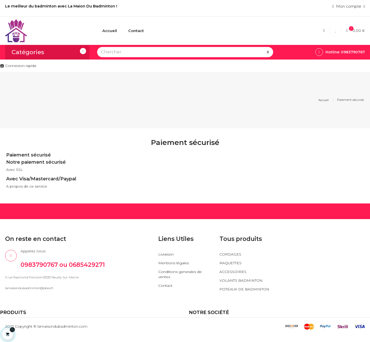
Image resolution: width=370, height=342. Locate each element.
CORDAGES (230, 255)
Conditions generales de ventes (181, 276)
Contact (166, 287)
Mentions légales (174, 264)
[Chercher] (185, 52)
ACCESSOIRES (233, 273)
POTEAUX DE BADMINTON (232, 293)
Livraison (166, 255)
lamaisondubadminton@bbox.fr (29, 291)
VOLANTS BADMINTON (242, 281)
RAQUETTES (231, 264)
